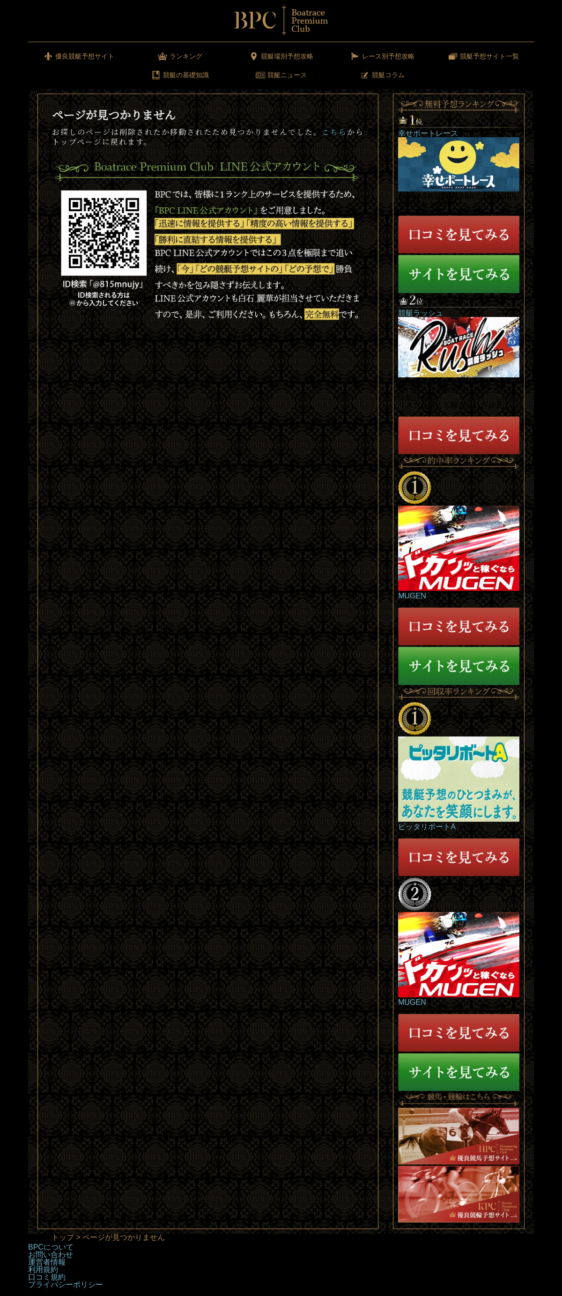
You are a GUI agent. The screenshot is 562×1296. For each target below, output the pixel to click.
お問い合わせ (50, 1255)
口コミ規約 (47, 1277)
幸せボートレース (428, 133)
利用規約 (43, 1270)
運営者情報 (47, 1262)
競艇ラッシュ (420, 313)
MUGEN (412, 596)
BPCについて (51, 1247)
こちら (334, 131)
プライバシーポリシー (65, 1285)
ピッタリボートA (427, 827)
